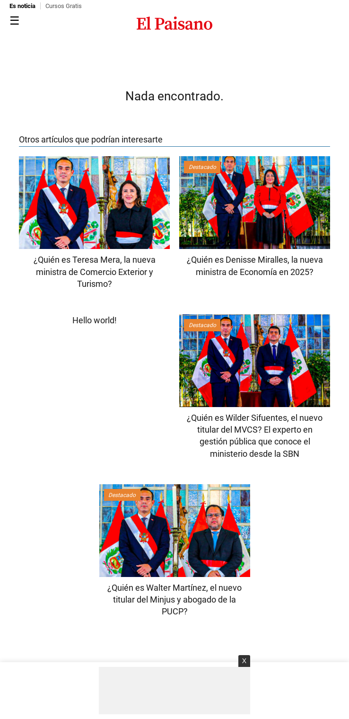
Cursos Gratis (63, 5)
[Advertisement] (174, 690)
